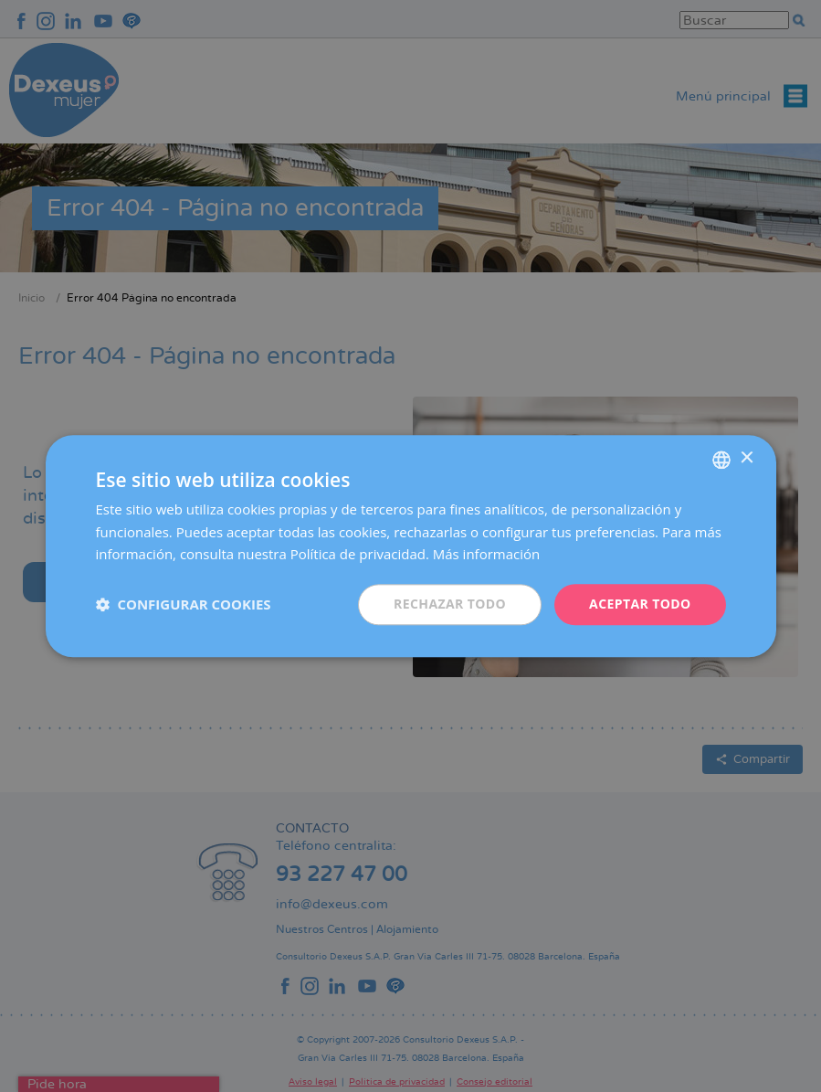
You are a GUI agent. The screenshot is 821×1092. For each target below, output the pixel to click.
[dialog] (410, 546)
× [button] (746, 458)
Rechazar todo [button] (450, 603)
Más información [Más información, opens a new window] (486, 555)
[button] (183, 605)
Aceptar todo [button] (639, 603)
